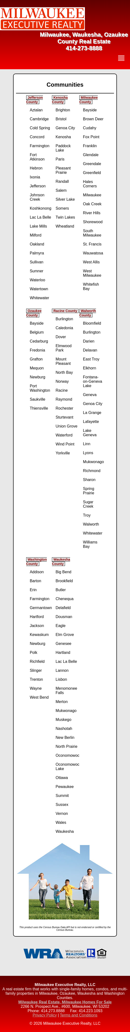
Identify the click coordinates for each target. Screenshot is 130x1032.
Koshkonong (40, 208)
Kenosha (63, 137)
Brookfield (64, 581)
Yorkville (63, 453)
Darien (88, 341)
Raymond (64, 399)
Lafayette (91, 422)
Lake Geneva (90, 432)
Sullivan (36, 262)
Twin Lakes (65, 217)
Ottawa (62, 778)
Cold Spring (40, 128)
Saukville (37, 399)
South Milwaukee (92, 233)
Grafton (36, 359)
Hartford (37, 617)
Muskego (63, 720)
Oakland (37, 244)
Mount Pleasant (63, 361)
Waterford (64, 435)
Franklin (90, 146)
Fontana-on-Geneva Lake (92, 381)
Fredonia (37, 350)
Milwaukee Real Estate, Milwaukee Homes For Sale (65, 1002)
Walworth (91, 524)
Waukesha (65, 831)
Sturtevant (64, 417)
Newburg (37, 377)
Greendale (92, 164)
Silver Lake (65, 199)
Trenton (36, 679)
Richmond (91, 471)
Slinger (36, 670)
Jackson (37, 626)
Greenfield (92, 173)
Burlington (64, 319)
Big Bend (63, 572)
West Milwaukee (92, 273)
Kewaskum (39, 635)
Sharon (89, 480)
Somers (62, 208)
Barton (35, 581)
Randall (62, 181)
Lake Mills (38, 226)
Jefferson (38, 186)
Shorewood (93, 222)
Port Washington (40, 388)
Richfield (37, 661)
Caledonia (64, 328)
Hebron (36, 168)
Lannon (62, 670)
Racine (62, 390)
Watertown (39, 289)
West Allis (91, 262)
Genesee (63, 644)
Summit (62, 796)
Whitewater (39, 298)
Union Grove (66, 426)
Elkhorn (89, 368)
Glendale (90, 155)
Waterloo (37, 280)
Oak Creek (92, 204)
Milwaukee (92, 195)
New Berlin (65, 737)
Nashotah (64, 728)
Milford (35, 235)
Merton (62, 702)
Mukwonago (93, 462)
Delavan (90, 350)
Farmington (39, 146)
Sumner (36, 271)
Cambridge (39, 119)
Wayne (36, 688)
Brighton (63, 110)
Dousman (64, 617)
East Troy (91, 359)
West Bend (39, 697)
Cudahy (89, 128)
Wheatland (65, 226)
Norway (62, 381)
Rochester (64, 408)
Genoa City (65, 128)
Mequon (37, 368)
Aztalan (36, 110)
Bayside (90, 110)
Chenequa (64, 599)
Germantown (41, 608)
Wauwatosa (93, 253)
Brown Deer (93, 119)
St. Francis (92, 244)
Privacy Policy (44, 1015)
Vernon (62, 813)
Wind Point (65, 444)
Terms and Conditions (79, 1015)
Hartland (63, 652)
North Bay (64, 372)
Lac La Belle (40, 217)
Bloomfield (92, 323)
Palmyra (37, 253)
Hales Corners (90, 184)
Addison (37, 572)
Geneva (90, 395)
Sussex (62, 805)
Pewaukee (65, 787)
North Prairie (66, 746)
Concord (37, 137)
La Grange (92, 413)
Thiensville (39, 408)
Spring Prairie (88, 491)
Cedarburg (39, 341)
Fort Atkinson (37, 157)
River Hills (91, 213)
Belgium (37, 332)
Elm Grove (65, 635)
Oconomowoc (67, 755)
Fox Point (91, 137)
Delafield (63, 608)
